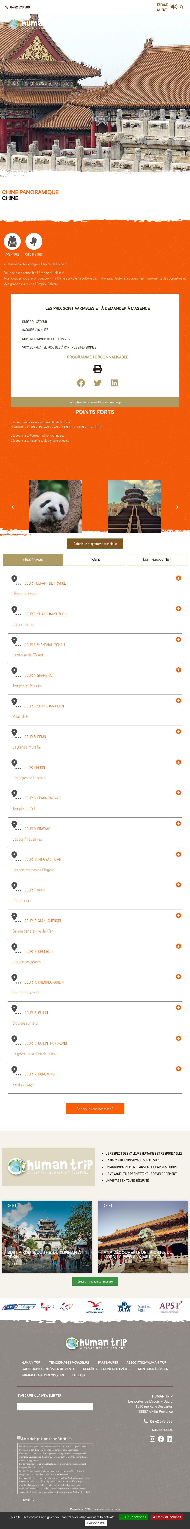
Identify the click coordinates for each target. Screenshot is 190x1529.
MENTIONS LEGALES (153, 1369)
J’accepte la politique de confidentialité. (46, 1438)
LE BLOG (78, 1375)
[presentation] (49, 1422)
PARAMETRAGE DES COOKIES (43, 1375)
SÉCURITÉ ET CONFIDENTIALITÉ (106, 1369)
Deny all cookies (167, 1517)
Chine (10, 198)
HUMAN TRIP (31, 1362)
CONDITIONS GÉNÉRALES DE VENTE (48, 1369)
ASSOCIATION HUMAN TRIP (146, 1362)
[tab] (33, 560)
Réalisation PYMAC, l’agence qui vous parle (95, 1509)
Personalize (96, 1523)
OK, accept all (133, 1517)
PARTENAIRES (108, 1362)
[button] (181, 7)
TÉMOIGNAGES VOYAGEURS (69, 1362)
